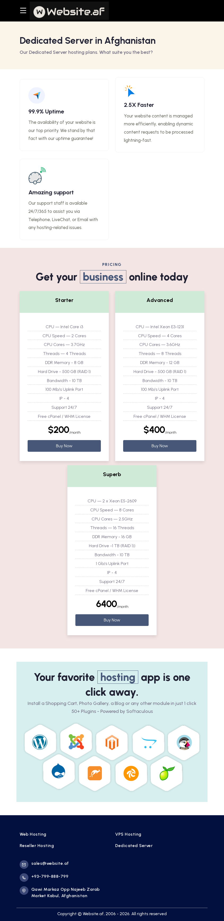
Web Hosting (33, 834)
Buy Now (64, 445)
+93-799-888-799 (44, 877)
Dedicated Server (134, 845)
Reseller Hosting (37, 845)
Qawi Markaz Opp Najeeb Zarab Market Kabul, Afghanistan (60, 892)
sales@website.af (44, 864)
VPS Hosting (128, 834)
